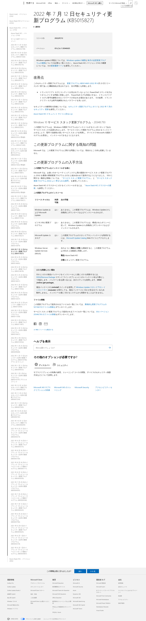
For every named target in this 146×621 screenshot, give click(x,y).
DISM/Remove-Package (45, 277)
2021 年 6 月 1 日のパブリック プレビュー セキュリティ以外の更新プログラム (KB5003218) (19, 540)
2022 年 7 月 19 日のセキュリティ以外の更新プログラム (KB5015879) (19, 242)
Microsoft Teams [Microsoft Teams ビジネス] (77, 608)
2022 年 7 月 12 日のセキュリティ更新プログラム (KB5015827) (19, 251)
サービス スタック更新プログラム (77, 178)
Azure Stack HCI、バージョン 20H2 (19, 560)
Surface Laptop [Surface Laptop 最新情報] (11, 587)
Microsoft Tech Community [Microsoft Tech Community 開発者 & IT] (103, 596)
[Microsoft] (15, 3)
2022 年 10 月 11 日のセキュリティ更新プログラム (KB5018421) (19, 198)
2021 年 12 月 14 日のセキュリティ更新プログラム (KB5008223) (19, 387)
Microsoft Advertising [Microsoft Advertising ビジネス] (79, 601)
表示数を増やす (77, 3)
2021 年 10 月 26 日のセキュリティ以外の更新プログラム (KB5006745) (19, 414)
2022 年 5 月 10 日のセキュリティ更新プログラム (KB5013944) (19, 287)
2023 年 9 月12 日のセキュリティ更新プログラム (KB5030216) (19, 63)
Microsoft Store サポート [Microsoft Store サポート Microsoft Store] (37, 590)
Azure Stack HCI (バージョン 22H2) (19, 22)
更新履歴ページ (57, 65)
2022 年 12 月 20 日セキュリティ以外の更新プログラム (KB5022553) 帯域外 (19, 134)
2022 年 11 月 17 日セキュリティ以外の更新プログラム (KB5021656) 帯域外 (19, 162)
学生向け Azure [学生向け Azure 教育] (56, 612)
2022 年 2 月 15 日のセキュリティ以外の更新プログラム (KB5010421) (19, 331)
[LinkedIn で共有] (39, 323)
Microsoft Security (82, 387)
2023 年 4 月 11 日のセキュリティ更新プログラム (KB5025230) (19, 102)
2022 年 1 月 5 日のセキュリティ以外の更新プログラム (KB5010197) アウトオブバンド (19, 377)
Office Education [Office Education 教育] (56, 598)
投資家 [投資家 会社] (120, 596)
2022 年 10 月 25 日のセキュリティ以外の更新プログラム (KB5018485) (19, 179)
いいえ (93, 571)
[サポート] (30, 3)
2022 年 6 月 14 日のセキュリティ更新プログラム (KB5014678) (19, 269)
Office (50, 3)
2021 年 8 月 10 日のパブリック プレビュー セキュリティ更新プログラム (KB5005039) (19, 475)
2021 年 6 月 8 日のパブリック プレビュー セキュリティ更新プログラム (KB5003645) (19, 529)
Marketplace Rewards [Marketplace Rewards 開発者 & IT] (102, 607)
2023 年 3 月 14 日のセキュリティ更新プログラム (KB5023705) (19, 110)
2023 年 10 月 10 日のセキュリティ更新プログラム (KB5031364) (19, 55)
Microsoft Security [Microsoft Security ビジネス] (78, 587)
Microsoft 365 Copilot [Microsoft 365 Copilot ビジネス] (79, 605)
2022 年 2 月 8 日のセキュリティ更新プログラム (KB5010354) (19, 340)
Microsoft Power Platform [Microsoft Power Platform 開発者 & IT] (103, 603)
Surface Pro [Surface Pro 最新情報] (10, 583)
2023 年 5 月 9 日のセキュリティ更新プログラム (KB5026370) (19, 94)
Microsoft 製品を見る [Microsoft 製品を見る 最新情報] (13, 605)
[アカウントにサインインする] (136, 3)
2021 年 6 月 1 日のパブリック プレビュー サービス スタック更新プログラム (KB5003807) (19, 551)
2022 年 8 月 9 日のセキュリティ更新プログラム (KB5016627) (19, 234)
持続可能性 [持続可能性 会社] (121, 603)
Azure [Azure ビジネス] (74, 590)
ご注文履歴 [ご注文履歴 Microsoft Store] (34, 598)
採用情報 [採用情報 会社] (120, 583)
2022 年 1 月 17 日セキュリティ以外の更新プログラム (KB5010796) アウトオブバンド (19, 359)
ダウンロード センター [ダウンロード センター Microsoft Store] (37, 587)
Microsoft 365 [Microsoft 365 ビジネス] (77, 598)
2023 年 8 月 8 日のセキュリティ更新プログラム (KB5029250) (19, 70)
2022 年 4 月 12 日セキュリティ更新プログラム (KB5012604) (19, 305)
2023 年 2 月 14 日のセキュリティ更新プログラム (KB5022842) (19, 117)
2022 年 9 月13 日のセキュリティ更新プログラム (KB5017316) (19, 216)
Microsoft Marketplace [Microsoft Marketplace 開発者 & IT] (102, 599)
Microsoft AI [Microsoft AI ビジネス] (76, 583)
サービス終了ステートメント (19, 40)
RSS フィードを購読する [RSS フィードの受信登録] (44, 330)
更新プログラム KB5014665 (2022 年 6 (82, 83)
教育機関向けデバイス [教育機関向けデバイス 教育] (58, 587)
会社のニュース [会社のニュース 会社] (122, 587)
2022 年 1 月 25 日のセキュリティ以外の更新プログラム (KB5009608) (19, 349)
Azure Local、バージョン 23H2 (18, 15)
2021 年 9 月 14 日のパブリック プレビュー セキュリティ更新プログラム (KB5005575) (19, 444)
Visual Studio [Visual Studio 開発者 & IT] (100, 610)
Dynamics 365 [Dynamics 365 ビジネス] (77, 594)
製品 (56, 3)
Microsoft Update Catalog (76, 238)
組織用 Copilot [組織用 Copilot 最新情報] (11, 594)
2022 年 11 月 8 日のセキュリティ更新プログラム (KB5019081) (19, 171)
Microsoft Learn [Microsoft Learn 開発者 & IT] (100, 587)
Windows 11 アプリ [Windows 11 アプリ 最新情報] (12, 608)
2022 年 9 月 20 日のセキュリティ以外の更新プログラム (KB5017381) (19, 207)
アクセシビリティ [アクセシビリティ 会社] (123, 599)
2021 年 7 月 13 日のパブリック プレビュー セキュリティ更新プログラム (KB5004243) (19, 507)
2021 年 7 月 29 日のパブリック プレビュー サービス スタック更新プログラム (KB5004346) (19, 497)
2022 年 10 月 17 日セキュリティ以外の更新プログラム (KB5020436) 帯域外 (19, 189)
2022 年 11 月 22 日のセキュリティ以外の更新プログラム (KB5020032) (19, 152)
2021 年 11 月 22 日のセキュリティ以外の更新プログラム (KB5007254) (19, 396)
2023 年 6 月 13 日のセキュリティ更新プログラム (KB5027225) (19, 86)
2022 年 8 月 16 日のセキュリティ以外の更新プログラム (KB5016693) (19, 225)
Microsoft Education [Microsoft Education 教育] (57, 583)
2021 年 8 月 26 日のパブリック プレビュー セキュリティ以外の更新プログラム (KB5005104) (19, 454)
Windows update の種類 (76, 60)
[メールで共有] (45, 323)
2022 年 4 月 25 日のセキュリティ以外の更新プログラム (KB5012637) (19, 296)
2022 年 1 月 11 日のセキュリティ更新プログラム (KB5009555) (19, 368)
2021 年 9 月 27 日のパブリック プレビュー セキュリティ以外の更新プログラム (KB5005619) (19, 433)
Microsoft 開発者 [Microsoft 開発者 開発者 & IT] (101, 583)
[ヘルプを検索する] (130, 2)
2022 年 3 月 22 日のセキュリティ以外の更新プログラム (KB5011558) (19, 313)
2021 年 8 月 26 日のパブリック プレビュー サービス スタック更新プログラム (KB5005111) (19, 465)
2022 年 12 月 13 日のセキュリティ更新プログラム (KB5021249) (19, 143)
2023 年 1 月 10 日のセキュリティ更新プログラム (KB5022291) (19, 125)
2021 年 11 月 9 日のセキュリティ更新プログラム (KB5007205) (19, 405)
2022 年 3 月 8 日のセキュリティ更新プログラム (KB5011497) (19, 322)
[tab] (43, 365)
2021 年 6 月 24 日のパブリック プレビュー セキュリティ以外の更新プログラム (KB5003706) (19, 518)
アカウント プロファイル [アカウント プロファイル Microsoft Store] (38, 583)
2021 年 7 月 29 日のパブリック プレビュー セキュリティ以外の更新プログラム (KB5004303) (19, 486)
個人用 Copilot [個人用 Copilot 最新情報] (11, 598)
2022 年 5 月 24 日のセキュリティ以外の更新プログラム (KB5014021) (19, 278)
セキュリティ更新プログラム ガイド (83, 106)
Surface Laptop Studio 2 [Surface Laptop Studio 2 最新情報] (13, 590)
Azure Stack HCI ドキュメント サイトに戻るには (53, 114)
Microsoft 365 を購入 (95, 3)
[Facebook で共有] (35, 323)
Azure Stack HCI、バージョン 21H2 (18, 29)
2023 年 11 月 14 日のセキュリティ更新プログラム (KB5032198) (19, 47)
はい (80, 571)
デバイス (65, 3)
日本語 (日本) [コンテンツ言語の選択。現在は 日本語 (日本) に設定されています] (14, 619)
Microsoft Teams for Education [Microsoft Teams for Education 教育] (60, 590)
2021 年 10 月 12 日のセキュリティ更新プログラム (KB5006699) (19, 423)
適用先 (37, 27)
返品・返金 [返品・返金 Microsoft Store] (34, 594)
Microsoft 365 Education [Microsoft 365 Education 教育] (59, 594)
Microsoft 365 (40, 3)
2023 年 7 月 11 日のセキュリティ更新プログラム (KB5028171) (19, 78)
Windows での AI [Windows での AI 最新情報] (12, 601)
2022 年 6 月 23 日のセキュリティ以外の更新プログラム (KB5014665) (19, 260)
